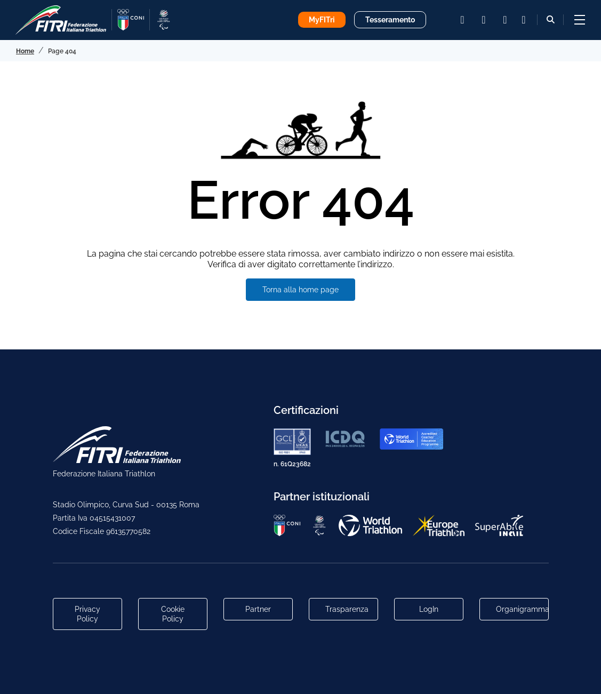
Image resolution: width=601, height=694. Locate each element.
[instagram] (462, 19)
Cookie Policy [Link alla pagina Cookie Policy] (173, 614)
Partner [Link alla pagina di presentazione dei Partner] (258, 609)
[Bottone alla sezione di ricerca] (551, 19)
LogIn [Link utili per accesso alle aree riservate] (428, 609)
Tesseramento (390, 19)
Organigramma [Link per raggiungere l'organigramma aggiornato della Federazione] (522, 609)
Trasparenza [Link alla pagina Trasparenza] (346, 609)
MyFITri (322, 19)
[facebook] (483, 19)
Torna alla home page (300, 289)
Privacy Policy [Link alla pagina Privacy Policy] (87, 614)
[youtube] (505, 19)
